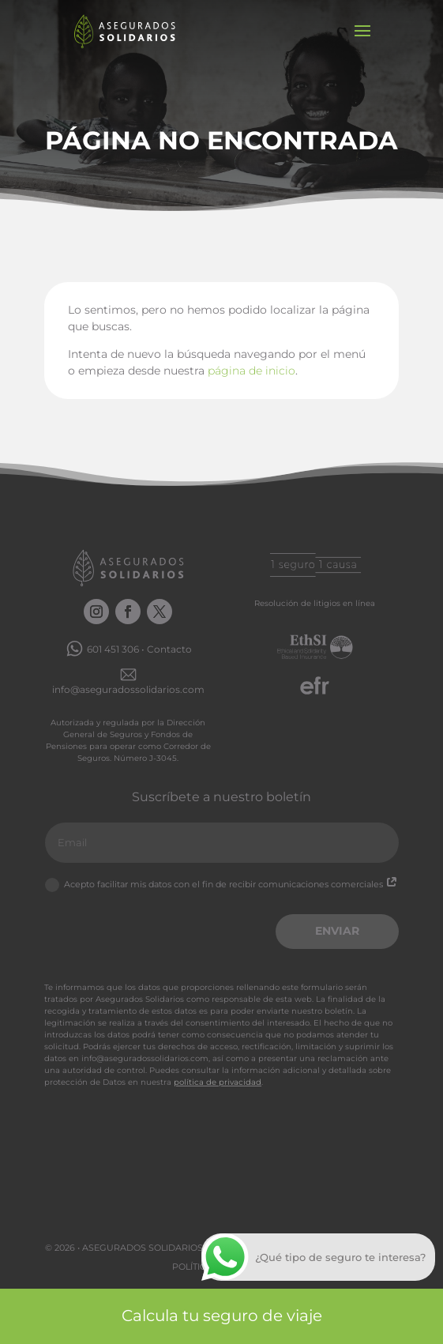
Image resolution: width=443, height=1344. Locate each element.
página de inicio (251, 370)
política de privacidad (217, 1082)
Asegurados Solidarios (142, 1247)
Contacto (169, 649)
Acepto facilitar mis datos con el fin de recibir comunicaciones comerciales (221, 885)
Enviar (337, 931)
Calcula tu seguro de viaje (222, 1315)
